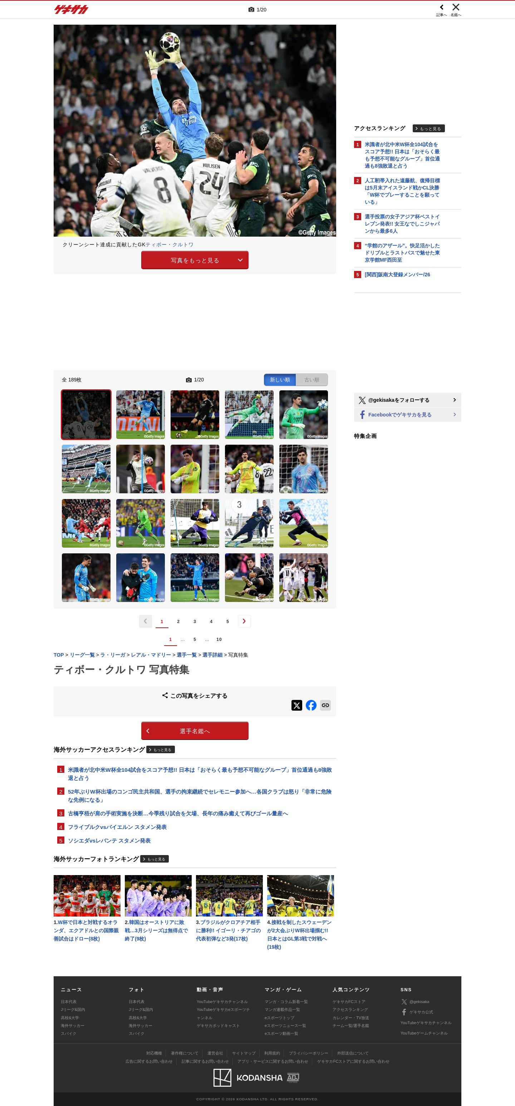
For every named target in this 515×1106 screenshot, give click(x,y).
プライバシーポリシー (308, 1053)
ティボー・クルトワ (170, 244)
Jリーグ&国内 (73, 1009)
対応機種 (154, 1053)
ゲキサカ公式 (417, 1012)
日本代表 (69, 1001)
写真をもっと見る (195, 260)
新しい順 (280, 379)
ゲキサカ (71, 11)
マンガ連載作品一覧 (282, 1009)
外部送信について (353, 1053)
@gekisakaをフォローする (394, 400)
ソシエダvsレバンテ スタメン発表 (109, 841)
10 (219, 639)
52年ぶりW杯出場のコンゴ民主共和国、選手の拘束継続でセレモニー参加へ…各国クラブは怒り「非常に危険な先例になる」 (200, 796)
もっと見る (162, 750)
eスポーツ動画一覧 (281, 1033)
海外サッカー (72, 1025)
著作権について (184, 1053)
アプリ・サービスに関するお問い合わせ (272, 1061)
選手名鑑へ (195, 731)
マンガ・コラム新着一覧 (286, 1001)
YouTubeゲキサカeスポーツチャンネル (223, 1013)
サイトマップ (244, 1053)
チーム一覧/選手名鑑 (351, 1025)
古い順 (311, 379)
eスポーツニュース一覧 (285, 1025)
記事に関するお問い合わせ (205, 1061)
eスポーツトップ (279, 1018)
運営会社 (215, 1053)
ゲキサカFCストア (349, 1001)
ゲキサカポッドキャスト (218, 1025)
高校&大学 (70, 1018)
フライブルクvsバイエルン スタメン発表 (117, 827)
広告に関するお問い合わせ (149, 1061)
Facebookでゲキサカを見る (395, 415)
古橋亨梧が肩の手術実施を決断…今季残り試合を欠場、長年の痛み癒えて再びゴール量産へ (178, 813)
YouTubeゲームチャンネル (424, 1033)
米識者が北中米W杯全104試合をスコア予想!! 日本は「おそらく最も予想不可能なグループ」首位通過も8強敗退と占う (200, 774)
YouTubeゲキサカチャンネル (222, 1001)
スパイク (69, 1033)
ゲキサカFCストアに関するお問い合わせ (353, 1061)
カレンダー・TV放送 (351, 1018)
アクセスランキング (350, 1009)
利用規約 (272, 1053)
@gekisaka (415, 1001)
